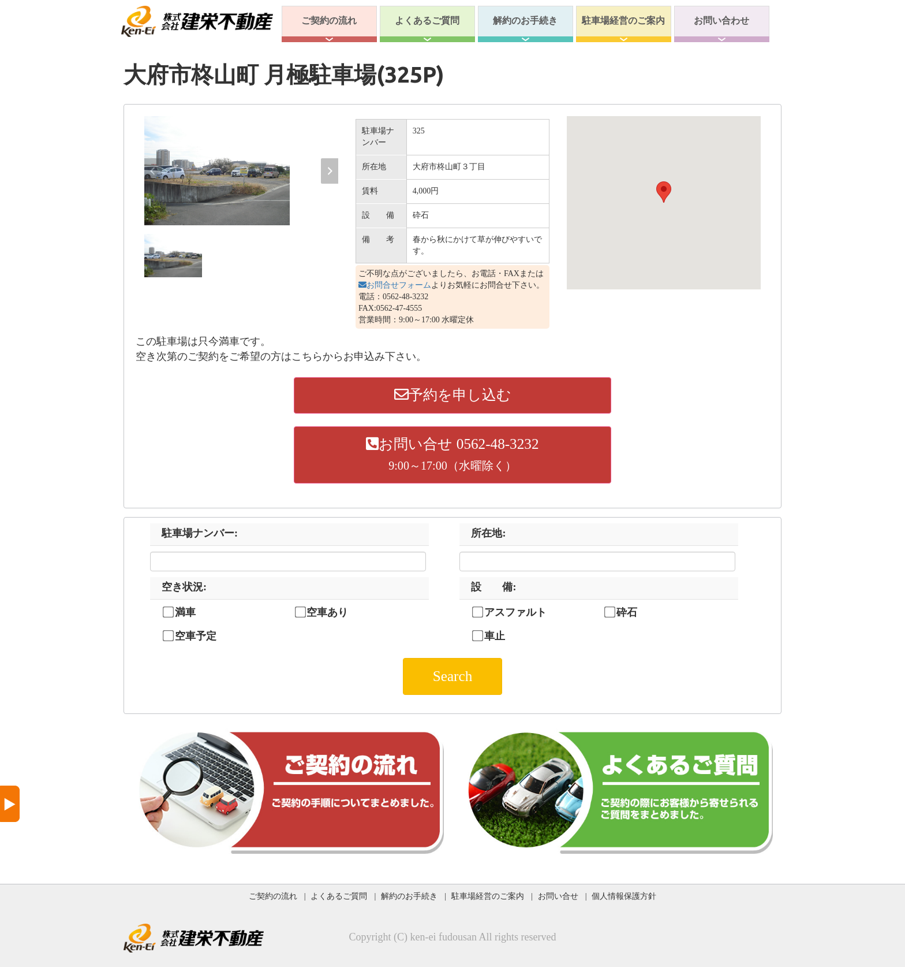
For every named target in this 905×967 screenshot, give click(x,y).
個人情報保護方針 (624, 896)
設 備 (493, 587)
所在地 (488, 533)
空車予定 (195, 636)
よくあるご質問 (427, 21)
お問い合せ (558, 896)
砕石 (626, 612)
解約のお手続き (525, 21)
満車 (185, 612)
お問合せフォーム (394, 285)
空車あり (327, 612)
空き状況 (184, 587)
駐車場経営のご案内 (623, 21)
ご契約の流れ (329, 21)
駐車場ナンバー (200, 533)
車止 (494, 636)
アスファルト (515, 612)
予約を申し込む (452, 395)
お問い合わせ (721, 21)
